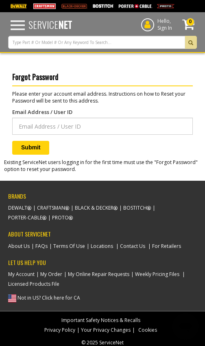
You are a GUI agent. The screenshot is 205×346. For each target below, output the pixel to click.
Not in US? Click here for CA (48, 297)
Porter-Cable (25, 217)
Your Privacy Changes (106, 329)
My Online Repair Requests (98, 274)
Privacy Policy (59, 329)
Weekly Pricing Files (157, 274)
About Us (19, 246)
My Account (21, 274)
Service (50, 24)
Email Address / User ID (42, 112)
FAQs (41, 246)
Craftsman (51, 207)
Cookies (147, 329)
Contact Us (132, 246)
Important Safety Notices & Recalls (100, 320)
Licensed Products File (33, 283)
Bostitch (135, 207)
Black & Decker (94, 207)
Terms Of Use (69, 246)
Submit (30, 147)
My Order (51, 274)
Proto (60, 217)
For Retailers (166, 246)
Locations (102, 246)
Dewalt (17, 207)
